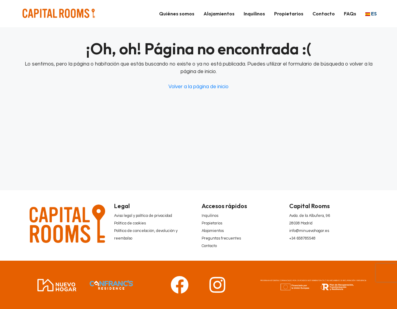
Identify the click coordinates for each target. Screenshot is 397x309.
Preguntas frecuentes (221, 238)
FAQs (350, 14)
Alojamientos (219, 14)
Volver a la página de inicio (198, 86)
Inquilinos (254, 14)
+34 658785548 (302, 238)
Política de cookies (130, 223)
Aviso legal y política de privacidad (143, 216)
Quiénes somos (176, 14)
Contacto (323, 14)
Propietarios (288, 14)
